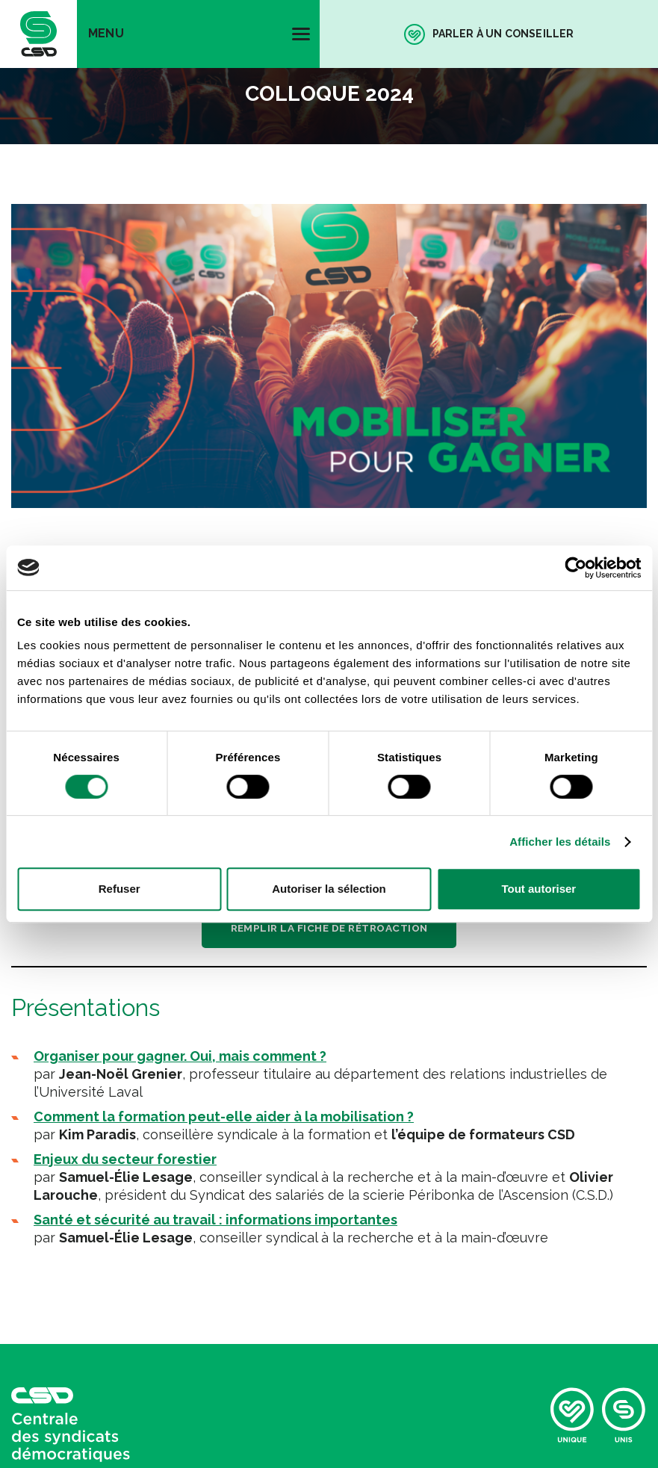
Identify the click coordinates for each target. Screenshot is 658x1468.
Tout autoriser (538, 888)
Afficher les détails (559, 841)
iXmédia (286, 1250)
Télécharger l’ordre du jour (329, 504)
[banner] (38, 34)
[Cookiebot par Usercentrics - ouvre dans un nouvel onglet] (575, 568)
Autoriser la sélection (329, 888)
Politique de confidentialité (90, 1221)
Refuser (119, 888)
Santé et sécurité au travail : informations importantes (215, 926)
